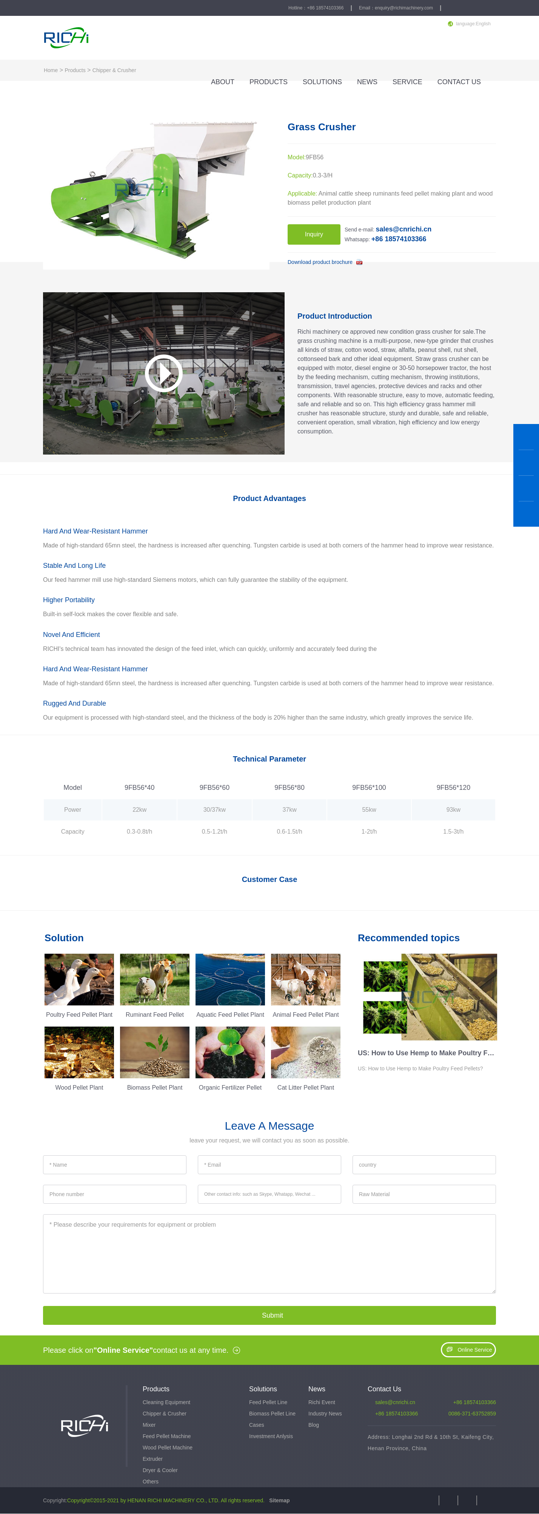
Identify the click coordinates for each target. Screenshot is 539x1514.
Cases (256, 1425)
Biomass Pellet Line (272, 1414)
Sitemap (279, 1501)
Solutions (263, 1389)
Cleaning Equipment (166, 1403)
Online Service (468, 1350)
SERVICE (407, 82)
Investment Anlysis (271, 1437)
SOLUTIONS (322, 82)
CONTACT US (459, 82)
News (316, 1389)
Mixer (149, 1425)
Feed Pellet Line (268, 1403)
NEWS (367, 82)
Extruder (153, 1459)
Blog (313, 1425)
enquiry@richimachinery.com (404, 8)
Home (51, 70)
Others (151, 1482)
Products (75, 70)
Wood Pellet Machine (167, 1448)
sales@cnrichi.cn (395, 1403)
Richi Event (321, 1403)
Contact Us (384, 1389)
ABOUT (222, 82)
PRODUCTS (268, 82)
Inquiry (314, 234)
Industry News (325, 1414)
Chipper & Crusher (114, 70)
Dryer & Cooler (160, 1471)
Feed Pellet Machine (167, 1437)
